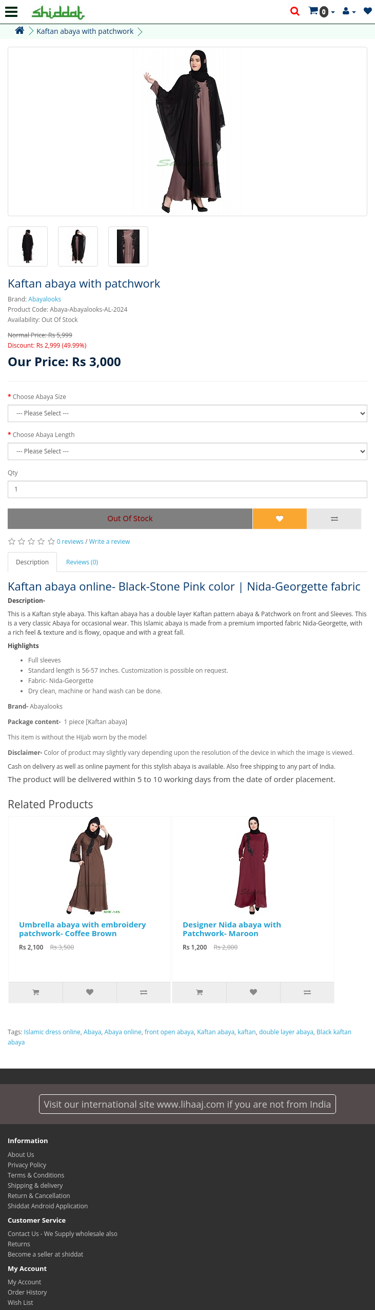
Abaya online (123, 1032)
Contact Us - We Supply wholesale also (62, 1233)
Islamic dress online (52, 1032)
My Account (24, 1282)
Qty (13, 472)
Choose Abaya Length (44, 434)
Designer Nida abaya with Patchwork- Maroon (232, 928)
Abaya (92, 1032)
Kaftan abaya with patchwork (84, 31)
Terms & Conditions (36, 1175)
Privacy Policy (27, 1165)
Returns (19, 1244)
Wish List (20, 1302)
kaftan (246, 1032)
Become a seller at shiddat (45, 1254)
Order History (27, 1292)
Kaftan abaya (215, 1032)
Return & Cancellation (39, 1195)
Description (32, 562)
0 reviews (70, 541)
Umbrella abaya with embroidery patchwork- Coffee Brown (82, 928)
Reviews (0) (82, 562)
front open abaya (169, 1032)
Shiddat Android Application (48, 1206)
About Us (21, 1154)
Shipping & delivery (35, 1185)
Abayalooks (44, 299)
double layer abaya (286, 1032)
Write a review (109, 541)
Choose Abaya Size (39, 396)
